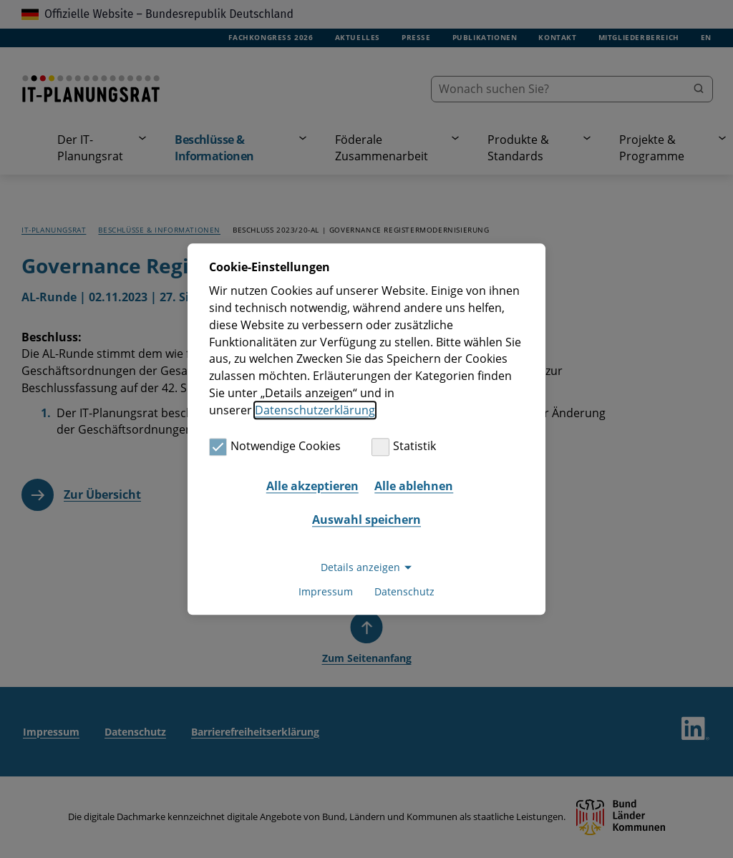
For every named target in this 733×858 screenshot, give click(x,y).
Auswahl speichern (366, 520)
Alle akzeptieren (312, 486)
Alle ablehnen (413, 486)
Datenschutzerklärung (315, 410)
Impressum (325, 591)
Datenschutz (404, 591)
